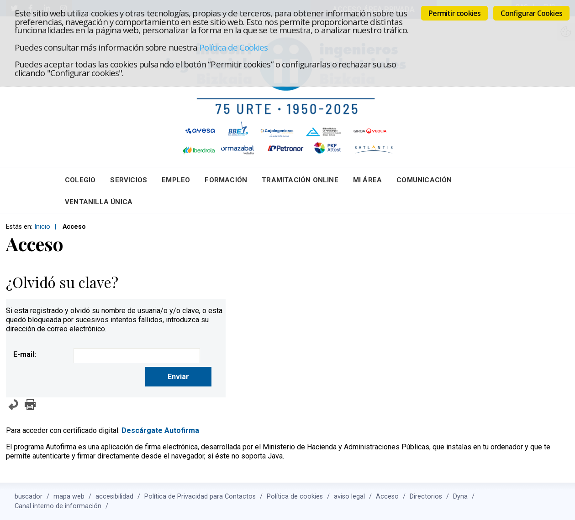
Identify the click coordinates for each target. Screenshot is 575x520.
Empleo (176, 180)
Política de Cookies (233, 47)
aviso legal (349, 496)
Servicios (128, 180)
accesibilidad (114, 496)
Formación (226, 180)
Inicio (42, 227)
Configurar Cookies (531, 13)
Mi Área (367, 180)
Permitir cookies (454, 13)
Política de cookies (295, 496)
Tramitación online (300, 180)
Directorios (426, 496)
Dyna (460, 496)
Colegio (80, 180)
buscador (28, 496)
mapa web (68, 496)
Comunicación (424, 180)
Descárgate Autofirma (160, 430)
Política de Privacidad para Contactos (200, 496)
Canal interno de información (58, 506)
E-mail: (24, 354)
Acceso (387, 496)
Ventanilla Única (98, 202)
